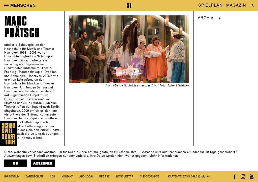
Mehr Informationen (163, 156)
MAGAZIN (236, 5)
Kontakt (67, 176)
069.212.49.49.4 (200, 176)
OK (15, 163)
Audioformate (149, 176)
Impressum (11, 176)
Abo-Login (86, 176)
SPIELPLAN (210, 5)
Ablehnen (42, 163)
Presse (104, 176)
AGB (52, 176)
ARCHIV (205, 17)
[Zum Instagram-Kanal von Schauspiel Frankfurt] (243, 176)
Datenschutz (34, 176)
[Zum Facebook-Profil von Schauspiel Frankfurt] (235, 176)
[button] (6, 5)
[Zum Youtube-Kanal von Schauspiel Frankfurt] (251, 176)
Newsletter (124, 176)
